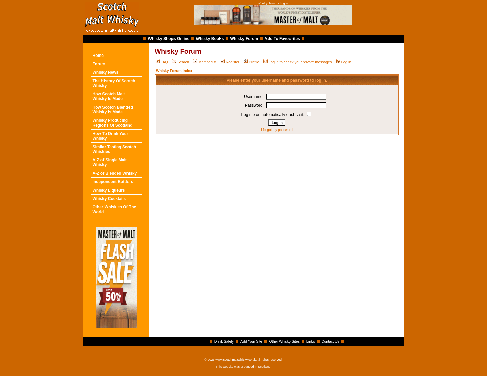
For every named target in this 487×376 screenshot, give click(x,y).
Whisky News (106, 72)
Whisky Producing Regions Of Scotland (113, 123)
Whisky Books (210, 38)
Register (230, 62)
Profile (251, 62)
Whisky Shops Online (169, 38)
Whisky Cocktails (109, 198)
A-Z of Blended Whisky (115, 173)
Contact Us (331, 341)
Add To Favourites (282, 38)
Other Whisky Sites (284, 341)
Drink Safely (224, 341)
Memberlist (204, 62)
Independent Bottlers (113, 181)
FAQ (162, 62)
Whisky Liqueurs (109, 190)
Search (180, 62)
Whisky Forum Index (174, 71)
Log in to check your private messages (297, 62)
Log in (343, 62)
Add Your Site (251, 341)
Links (310, 341)
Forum (99, 64)
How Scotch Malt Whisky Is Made (109, 96)
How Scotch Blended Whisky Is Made (113, 109)
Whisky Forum (244, 38)
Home (98, 55)
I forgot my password (277, 130)
